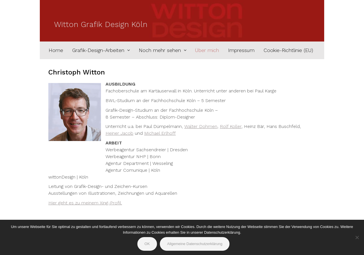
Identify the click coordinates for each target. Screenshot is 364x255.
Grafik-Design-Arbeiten (98, 50)
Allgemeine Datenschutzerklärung (194, 244)
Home (56, 50)
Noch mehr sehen (160, 50)
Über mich (207, 50)
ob (130, 133)
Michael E (154, 133)
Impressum (241, 50)
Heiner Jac (117, 133)
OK (147, 244)
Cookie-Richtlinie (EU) (288, 50)
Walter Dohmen (200, 126)
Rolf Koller (230, 126)
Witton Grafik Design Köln (100, 24)
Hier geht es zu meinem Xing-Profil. (85, 203)
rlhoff (170, 133)
